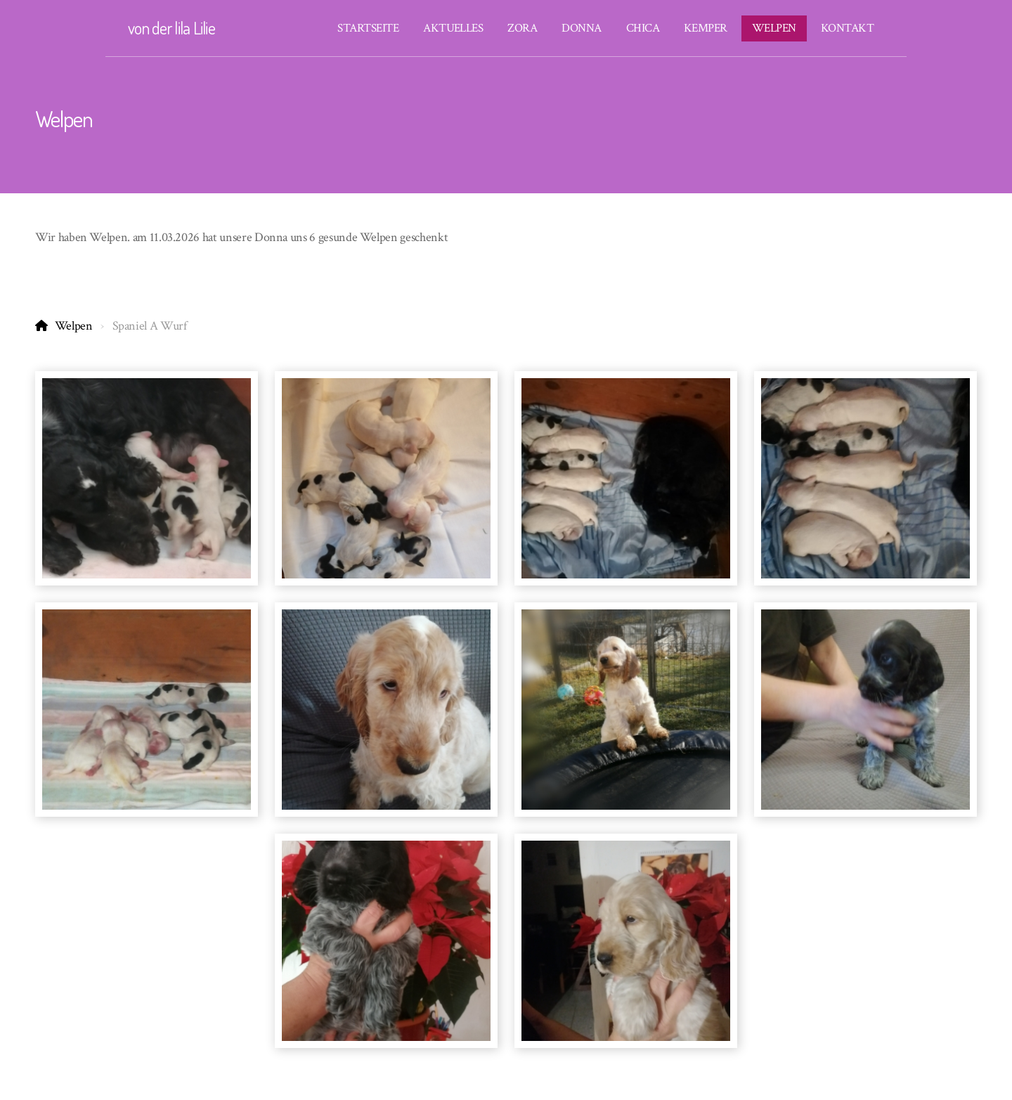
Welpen (74, 326)
